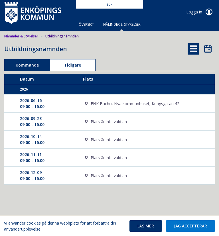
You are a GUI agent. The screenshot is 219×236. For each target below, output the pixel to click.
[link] (32, 12)
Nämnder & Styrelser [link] (21, 36)
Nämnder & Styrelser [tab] (122, 24)
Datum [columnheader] (27, 79)
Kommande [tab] (27, 65)
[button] (145, 226)
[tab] (193, 49)
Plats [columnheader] (88, 79)
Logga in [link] (200, 12)
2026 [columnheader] (24, 89)
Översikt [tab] (86, 24)
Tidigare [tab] (72, 65)
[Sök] (109, 4)
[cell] (141, 104)
